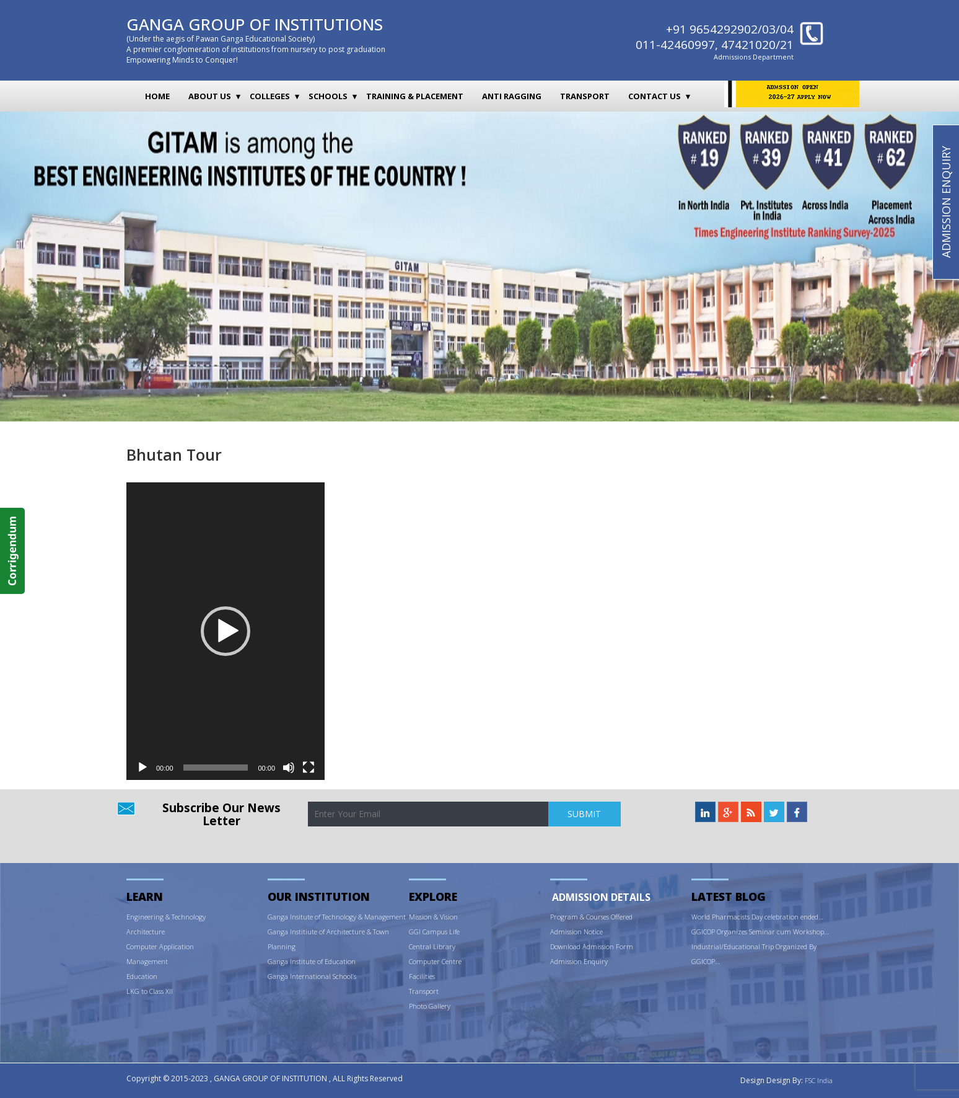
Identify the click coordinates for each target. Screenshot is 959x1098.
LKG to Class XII (149, 991)
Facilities (422, 976)
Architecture (145, 931)
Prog (557, 916)
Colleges (270, 96)
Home (157, 96)
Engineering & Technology (166, 916)
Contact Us (654, 96)
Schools (328, 96)
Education (141, 976)
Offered (622, 916)
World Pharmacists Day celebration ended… (757, 916)
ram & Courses (587, 916)
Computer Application (160, 946)
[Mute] (288, 767)
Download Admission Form (591, 946)
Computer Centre (435, 961)
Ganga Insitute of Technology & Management (337, 916)
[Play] (142, 767)
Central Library (432, 946)
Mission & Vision (433, 916)
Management (147, 961)
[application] (225, 631)
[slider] (215, 767)
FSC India (819, 1080)
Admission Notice (576, 931)
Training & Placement (414, 96)
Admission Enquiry (579, 961)
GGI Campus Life (434, 931)
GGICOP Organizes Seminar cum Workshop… (760, 931)
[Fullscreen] (308, 767)
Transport (585, 96)
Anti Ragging (511, 96)
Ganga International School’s (312, 976)
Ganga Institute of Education (312, 961)
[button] (225, 631)
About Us (209, 96)
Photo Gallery (429, 1006)
